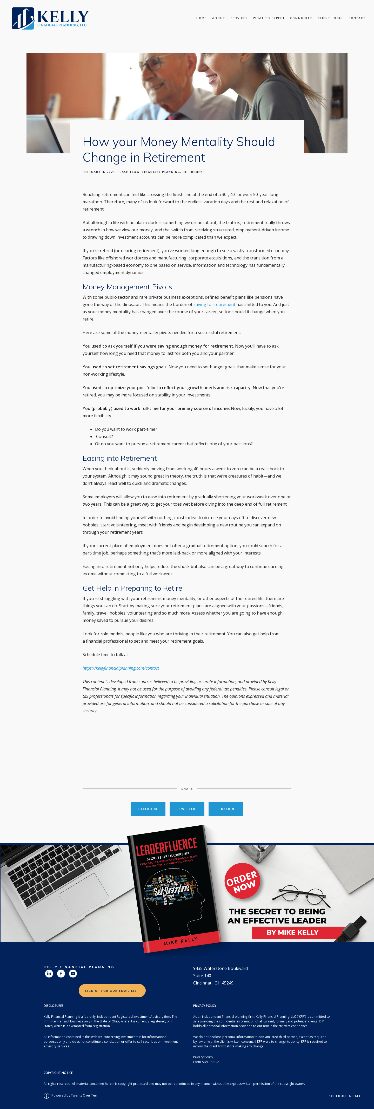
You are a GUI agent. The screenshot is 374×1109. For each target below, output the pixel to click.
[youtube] (73, 973)
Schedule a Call (345, 1096)
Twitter (187, 809)
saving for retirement (214, 304)
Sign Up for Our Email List (112, 991)
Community (301, 18)
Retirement (194, 172)
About (218, 18)
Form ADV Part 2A (206, 1062)
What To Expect (269, 18)
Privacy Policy (203, 1057)
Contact (357, 18)
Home (201, 18)
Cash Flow (129, 172)
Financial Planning (161, 172)
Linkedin (226, 809)
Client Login (330, 18)
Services (239, 18)
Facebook (148, 809)
